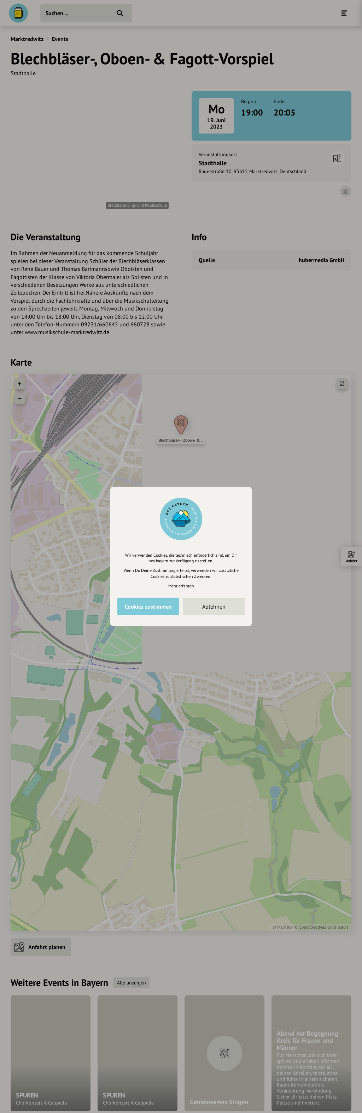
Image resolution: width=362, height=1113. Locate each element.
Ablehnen (214, 606)
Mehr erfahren (181, 585)
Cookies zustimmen (148, 606)
